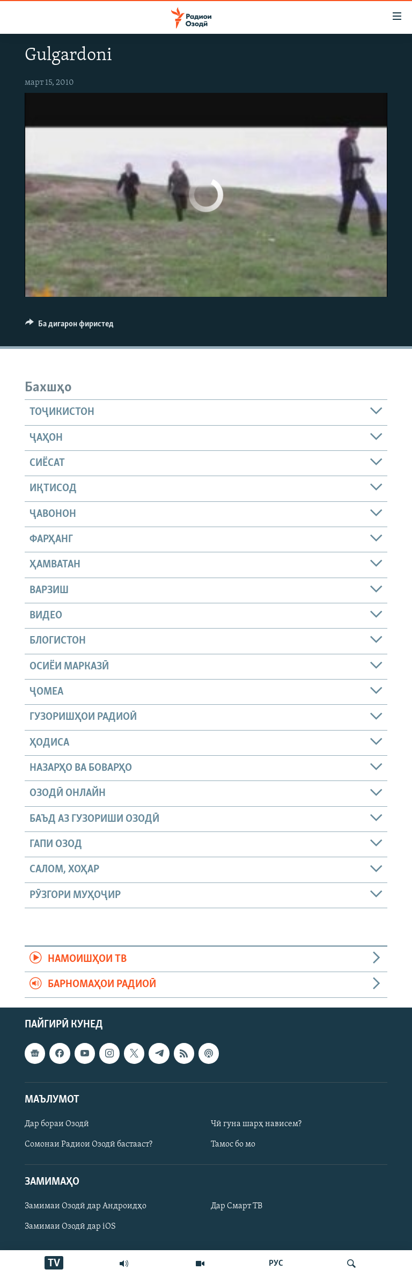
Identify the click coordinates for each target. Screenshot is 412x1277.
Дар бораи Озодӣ (57, 1124)
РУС (276, 1263)
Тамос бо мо (233, 1144)
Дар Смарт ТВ (236, 1206)
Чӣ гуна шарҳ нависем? (256, 1124)
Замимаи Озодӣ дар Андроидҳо (85, 1206)
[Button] (69, 326)
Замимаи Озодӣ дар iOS (70, 1226)
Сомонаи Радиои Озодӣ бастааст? (88, 1144)
